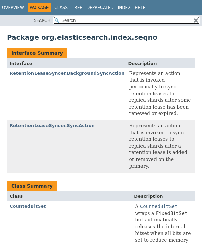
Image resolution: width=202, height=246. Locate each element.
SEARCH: (43, 20)
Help (140, 7)
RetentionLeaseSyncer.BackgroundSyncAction (67, 73)
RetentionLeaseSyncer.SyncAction (52, 125)
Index (124, 7)
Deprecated (100, 7)
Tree (77, 7)
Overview (13, 7)
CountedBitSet (28, 206)
